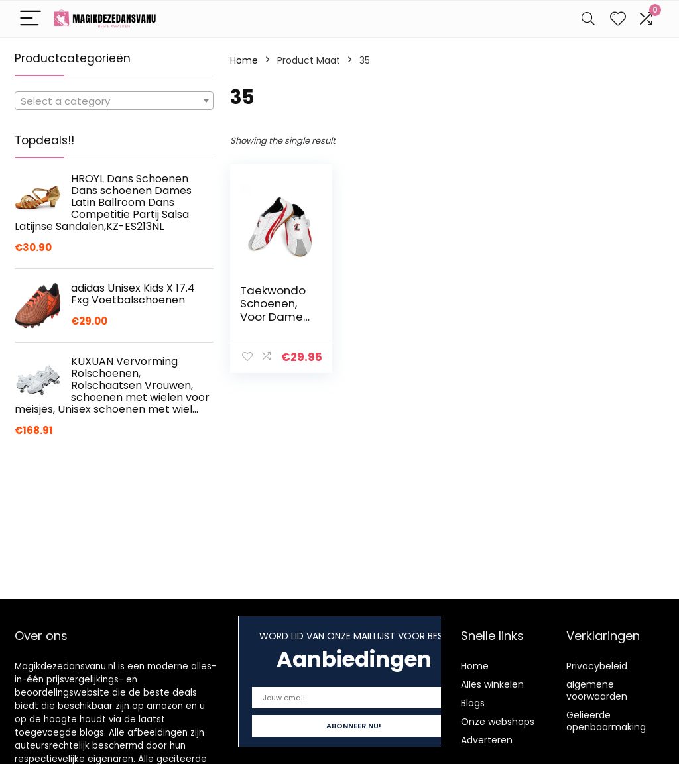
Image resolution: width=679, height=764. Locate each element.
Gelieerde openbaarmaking (606, 721)
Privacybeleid (596, 666)
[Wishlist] (618, 19)
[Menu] (30, 18)
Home (244, 60)
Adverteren (487, 740)
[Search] (588, 18)
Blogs (473, 703)
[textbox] (114, 101)
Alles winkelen (492, 684)
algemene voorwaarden (596, 690)
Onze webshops (497, 721)
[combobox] (114, 100)
